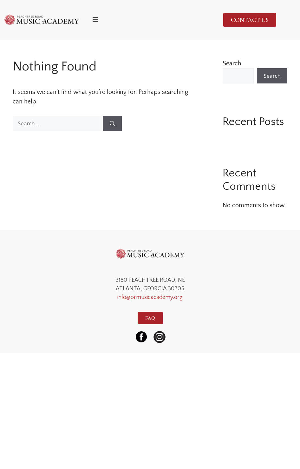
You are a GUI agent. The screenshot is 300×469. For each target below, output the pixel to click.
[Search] (112, 123)
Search (232, 63)
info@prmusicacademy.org (150, 297)
